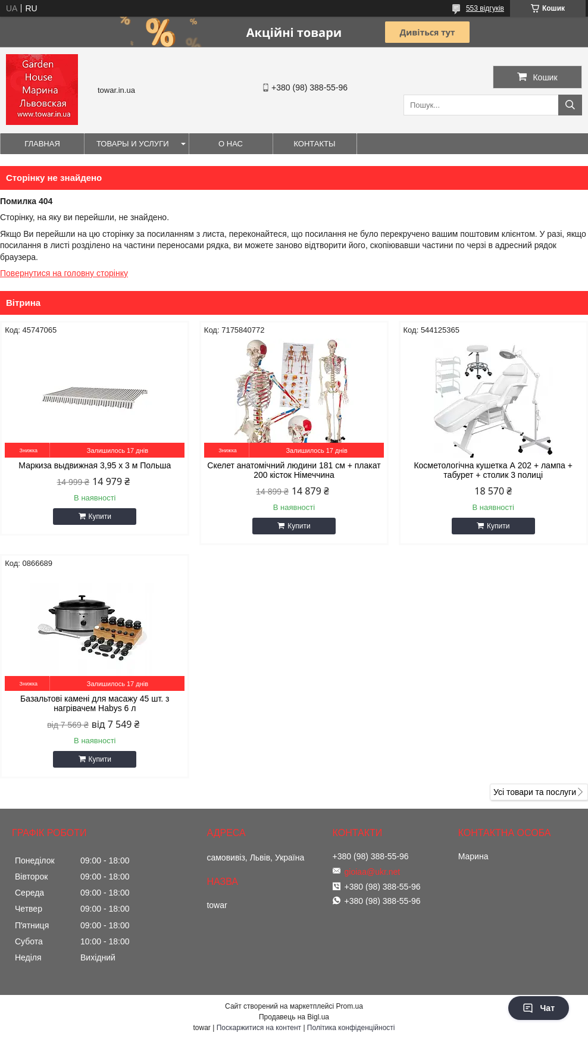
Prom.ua (349, 1006)
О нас (230, 143)
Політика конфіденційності (351, 1028)
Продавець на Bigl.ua (294, 1017)
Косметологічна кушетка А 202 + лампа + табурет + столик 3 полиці (493, 470)
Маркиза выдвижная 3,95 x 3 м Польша (94, 465)
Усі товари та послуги (534, 792)
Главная (42, 143)
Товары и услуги (132, 143)
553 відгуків (485, 8)
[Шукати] (570, 105)
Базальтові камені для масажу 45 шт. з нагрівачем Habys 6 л (94, 703)
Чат (539, 1008)
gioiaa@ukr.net (373, 872)
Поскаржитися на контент (259, 1028)
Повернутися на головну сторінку (64, 273)
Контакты (314, 143)
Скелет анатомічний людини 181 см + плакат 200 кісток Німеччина (293, 470)
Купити (100, 516)
